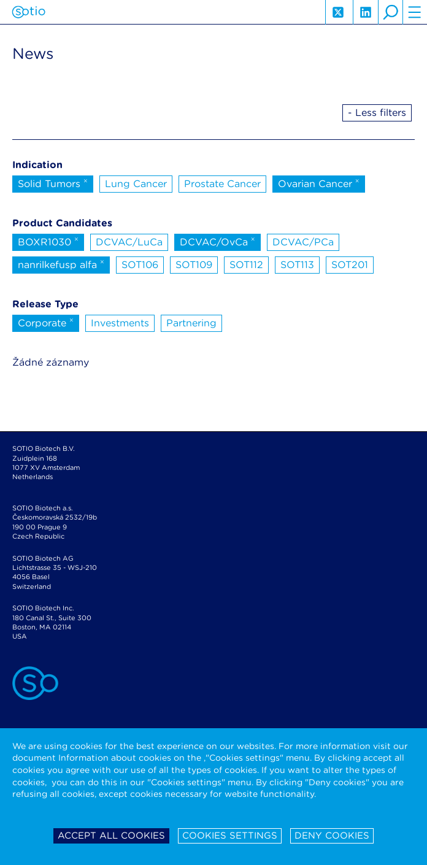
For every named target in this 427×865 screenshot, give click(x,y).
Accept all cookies (111, 835)
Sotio (28, 12)
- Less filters (377, 112)
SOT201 (349, 265)
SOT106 (139, 265)
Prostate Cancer (222, 184)
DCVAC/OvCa (217, 241)
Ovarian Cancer (319, 183)
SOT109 (193, 265)
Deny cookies (331, 835)
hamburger (414, 12)
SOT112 (246, 265)
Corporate (46, 322)
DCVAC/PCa (303, 242)
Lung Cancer (136, 184)
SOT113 (297, 265)
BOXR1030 (48, 241)
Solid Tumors (53, 183)
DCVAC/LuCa (129, 242)
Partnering (191, 323)
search (390, 12)
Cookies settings (229, 835)
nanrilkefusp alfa (61, 264)
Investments (120, 323)
